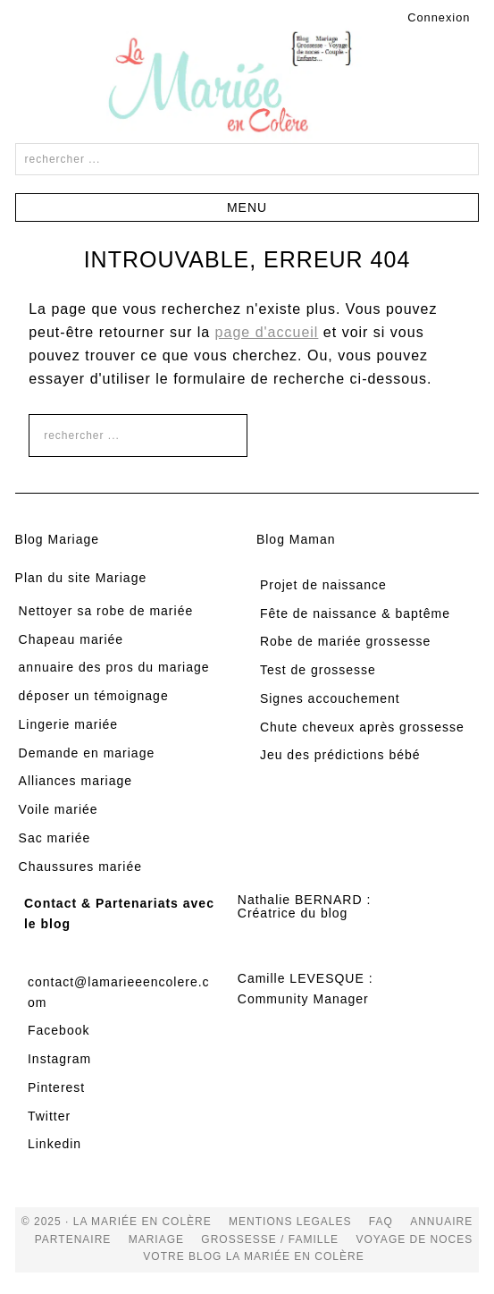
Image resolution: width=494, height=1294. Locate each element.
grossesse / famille (270, 1239)
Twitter (49, 1116)
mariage (156, 1239)
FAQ (381, 1221)
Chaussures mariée (80, 866)
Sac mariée (55, 838)
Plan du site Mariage (81, 578)
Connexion (438, 17)
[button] (247, 207)
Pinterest (56, 1087)
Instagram (59, 1059)
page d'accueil (267, 332)
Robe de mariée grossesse (345, 641)
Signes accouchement (330, 698)
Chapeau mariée (71, 639)
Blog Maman (296, 539)
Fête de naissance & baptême (355, 613)
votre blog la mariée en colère (253, 1256)
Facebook (58, 1030)
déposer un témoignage (94, 696)
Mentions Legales (290, 1221)
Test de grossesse (318, 670)
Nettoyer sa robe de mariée (106, 611)
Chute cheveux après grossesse (362, 727)
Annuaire (441, 1221)
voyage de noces (414, 1239)
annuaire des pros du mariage (114, 667)
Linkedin (54, 1144)
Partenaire (73, 1239)
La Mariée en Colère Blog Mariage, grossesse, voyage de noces (247, 85)
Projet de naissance (323, 585)
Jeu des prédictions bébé (340, 755)
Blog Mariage (57, 539)
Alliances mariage (76, 781)
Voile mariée (58, 809)
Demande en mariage (87, 753)
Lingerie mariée (69, 724)
